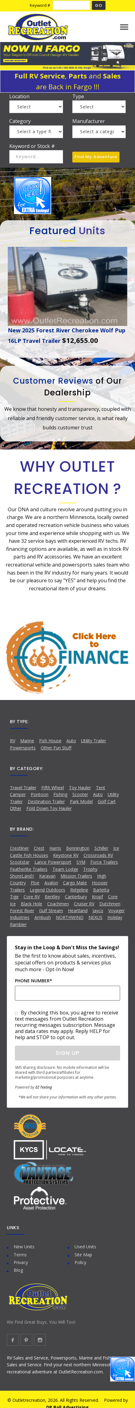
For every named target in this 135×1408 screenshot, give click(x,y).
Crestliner (19, 848)
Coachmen (58, 904)
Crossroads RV (98, 855)
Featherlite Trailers (28, 869)
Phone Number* (33, 981)
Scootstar (19, 862)
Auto (71, 741)
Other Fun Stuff (56, 748)
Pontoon (39, 794)
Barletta (101, 890)
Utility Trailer (93, 741)
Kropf (97, 897)
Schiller (101, 848)
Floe (35, 883)
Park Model (81, 801)
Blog (18, 1270)
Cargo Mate (75, 883)
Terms (20, 1255)
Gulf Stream (51, 910)
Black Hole (31, 904)
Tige (14, 897)
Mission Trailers (76, 876)
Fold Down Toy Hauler (49, 808)
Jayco (97, 910)
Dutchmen (109, 904)
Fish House (50, 741)
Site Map (83, 1255)
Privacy (21, 1262)
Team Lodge (65, 869)
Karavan (47, 876)
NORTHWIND (69, 917)
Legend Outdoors (47, 890)
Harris (55, 848)
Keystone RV (66, 855)
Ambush (42, 917)
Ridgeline (79, 890)
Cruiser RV (84, 904)
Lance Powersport (52, 862)
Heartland (78, 910)
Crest (39, 848)
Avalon (51, 883)
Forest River (22, 910)
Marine (27, 741)
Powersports (23, 748)
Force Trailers (104, 862)
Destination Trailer (46, 801)
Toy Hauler (80, 787)
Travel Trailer (23, 787)
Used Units (85, 1247)
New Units (24, 1247)
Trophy (90, 869)
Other (15, 808)
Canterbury (76, 897)
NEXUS (95, 917)
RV (12, 741)
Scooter (80, 794)
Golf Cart (107, 801)
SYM (80, 862)
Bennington (77, 848)
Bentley (52, 897)
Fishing (60, 794)
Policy (80, 1262)
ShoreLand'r (22, 876)
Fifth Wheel (52, 787)
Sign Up (67, 1053)
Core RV (32, 897)
